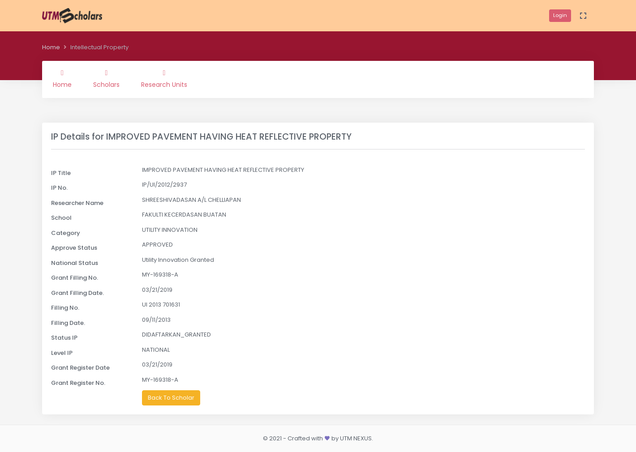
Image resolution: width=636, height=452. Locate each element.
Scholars (106, 79)
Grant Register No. (78, 383)
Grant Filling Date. (77, 293)
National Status (74, 263)
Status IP (64, 337)
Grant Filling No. (74, 277)
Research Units (164, 79)
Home (51, 47)
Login (560, 15)
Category (65, 233)
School (61, 217)
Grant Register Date (80, 367)
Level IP (62, 353)
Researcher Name (77, 203)
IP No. (59, 187)
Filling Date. (68, 323)
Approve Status (74, 247)
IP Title (61, 173)
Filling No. (65, 307)
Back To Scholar (171, 397)
